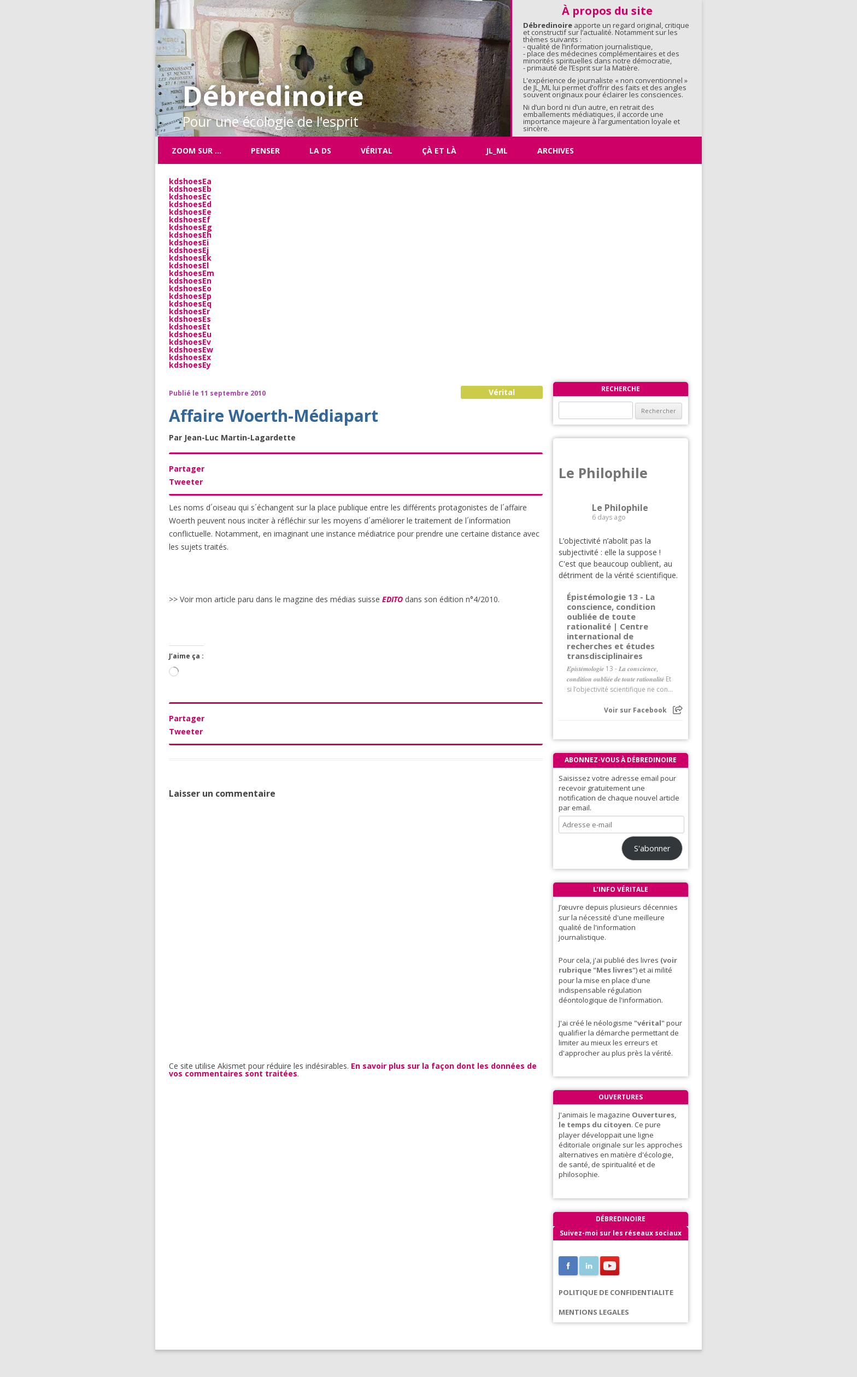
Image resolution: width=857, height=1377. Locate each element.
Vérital (376, 150)
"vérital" (649, 1023)
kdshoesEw (191, 349)
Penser (265, 150)
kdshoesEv (190, 342)
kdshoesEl (189, 265)
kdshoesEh (190, 234)
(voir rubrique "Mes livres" (618, 965)
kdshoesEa (190, 181)
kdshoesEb (190, 189)
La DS (320, 150)
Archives (555, 150)
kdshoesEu (190, 334)
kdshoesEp (190, 296)
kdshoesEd (190, 204)
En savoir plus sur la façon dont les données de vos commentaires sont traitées (353, 1070)
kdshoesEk (190, 257)
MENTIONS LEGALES (594, 1312)
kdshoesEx (190, 357)
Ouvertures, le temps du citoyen (618, 1119)
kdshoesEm (191, 273)
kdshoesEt (189, 326)
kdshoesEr (189, 311)
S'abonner (652, 848)
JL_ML (497, 150)
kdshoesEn (190, 280)
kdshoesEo (190, 288)
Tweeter (186, 481)
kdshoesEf (189, 219)
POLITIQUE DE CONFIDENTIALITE (616, 1292)
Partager (186, 468)
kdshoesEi (189, 242)
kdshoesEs (190, 319)
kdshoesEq (190, 303)
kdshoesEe (190, 212)
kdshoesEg (190, 227)
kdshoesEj (189, 250)
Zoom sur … (196, 150)
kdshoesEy (190, 365)
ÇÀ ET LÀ (439, 150)
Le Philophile (603, 472)
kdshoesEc (190, 196)
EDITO (392, 599)
